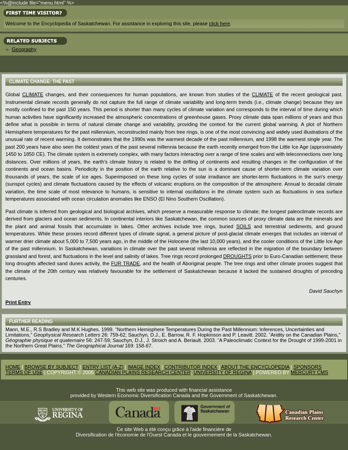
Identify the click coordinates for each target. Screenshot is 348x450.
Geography (24, 49)
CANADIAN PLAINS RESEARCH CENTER (143, 372)
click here (219, 23)
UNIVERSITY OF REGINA (222, 372)
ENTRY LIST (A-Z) (102, 367)
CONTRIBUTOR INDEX (191, 367)
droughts (237, 256)
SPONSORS (307, 367)
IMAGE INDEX (143, 367)
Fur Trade (125, 263)
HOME (12, 367)
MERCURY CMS (309, 372)
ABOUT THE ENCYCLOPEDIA (255, 367)
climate (262, 94)
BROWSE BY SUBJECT (51, 367)
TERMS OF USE (24, 372)
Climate (32, 94)
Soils (243, 226)
